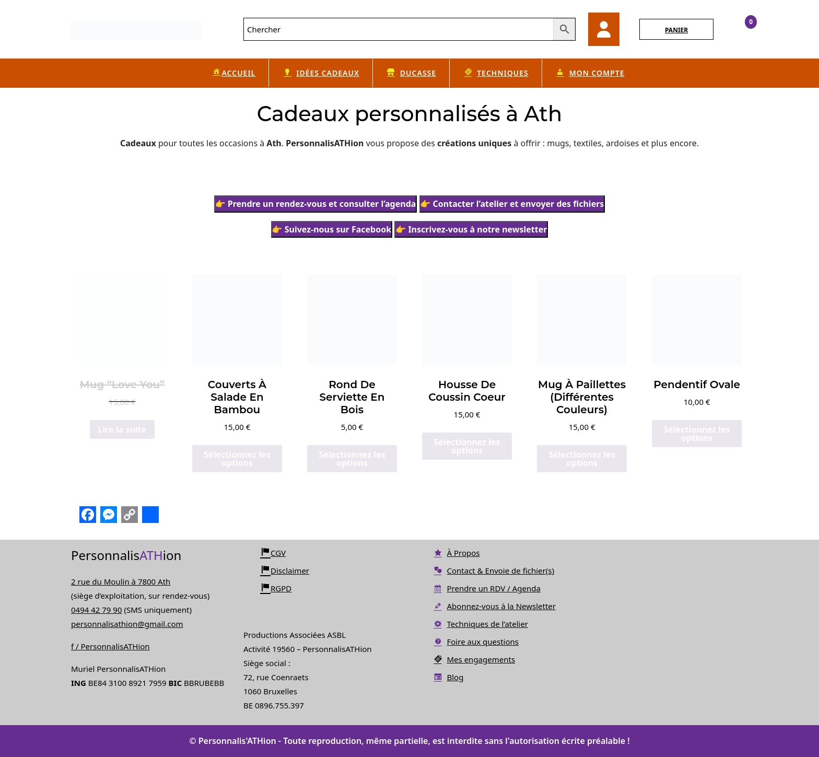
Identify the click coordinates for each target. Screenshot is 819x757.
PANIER (676, 30)
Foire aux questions (475, 641)
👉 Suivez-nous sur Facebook (332, 229)
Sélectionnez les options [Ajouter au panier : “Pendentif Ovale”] (696, 434)
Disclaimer (284, 570)
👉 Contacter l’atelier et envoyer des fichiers (512, 203)
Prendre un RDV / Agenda (486, 588)
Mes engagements (473, 659)
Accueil (233, 72)
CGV (273, 553)
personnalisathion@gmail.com (127, 624)
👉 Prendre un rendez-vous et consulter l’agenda (315, 203)
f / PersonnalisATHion (110, 646)
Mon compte (590, 73)
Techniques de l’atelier (480, 624)
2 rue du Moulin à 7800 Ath (120, 581)
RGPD (275, 588)
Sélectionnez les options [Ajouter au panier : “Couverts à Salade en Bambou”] (237, 459)
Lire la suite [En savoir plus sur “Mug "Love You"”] (122, 429)
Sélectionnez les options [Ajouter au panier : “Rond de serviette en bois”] (352, 459)
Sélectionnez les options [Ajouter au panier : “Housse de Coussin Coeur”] (467, 446)
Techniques (496, 73)
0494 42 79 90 (96, 609)
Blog (447, 677)
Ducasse (411, 73)
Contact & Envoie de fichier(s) (493, 570)
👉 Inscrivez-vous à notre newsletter (471, 229)
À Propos (456, 553)
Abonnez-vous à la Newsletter (494, 606)
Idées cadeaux (320, 73)
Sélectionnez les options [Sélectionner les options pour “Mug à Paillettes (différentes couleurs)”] (581, 459)
